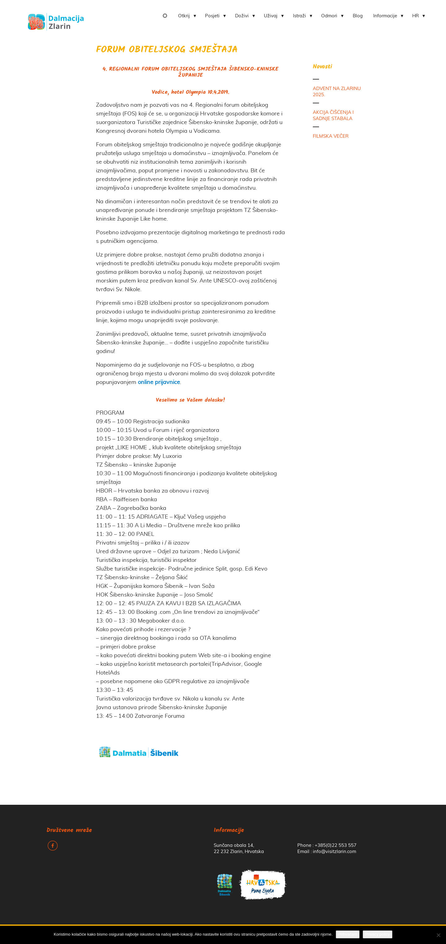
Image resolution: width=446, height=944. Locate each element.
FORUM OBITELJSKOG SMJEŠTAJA (167, 50)
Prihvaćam (347, 934)
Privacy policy (377, 934)
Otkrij (184, 16)
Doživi (242, 16)
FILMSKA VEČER (330, 136)
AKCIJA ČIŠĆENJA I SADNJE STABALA (333, 115)
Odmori (329, 16)
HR (415, 16)
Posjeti (212, 16)
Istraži (299, 16)
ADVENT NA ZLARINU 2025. (337, 91)
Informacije (385, 16)
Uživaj (271, 16)
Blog (358, 16)
